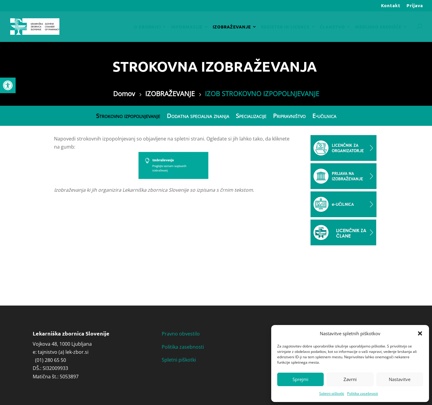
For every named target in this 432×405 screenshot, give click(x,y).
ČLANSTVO (332, 27)
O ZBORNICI (147, 27)
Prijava (414, 5)
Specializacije (251, 116)
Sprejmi (300, 379)
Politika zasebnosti (362, 393)
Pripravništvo (289, 116)
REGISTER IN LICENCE (285, 27)
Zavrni (350, 379)
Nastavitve (399, 379)
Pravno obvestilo (181, 333)
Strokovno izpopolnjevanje (128, 116)
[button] (8, 85)
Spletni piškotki (331, 393)
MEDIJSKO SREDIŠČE (378, 27)
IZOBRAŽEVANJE (232, 27)
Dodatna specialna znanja (198, 116)
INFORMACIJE (186, 27)
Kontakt (390, 5)
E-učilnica (324, 116)
